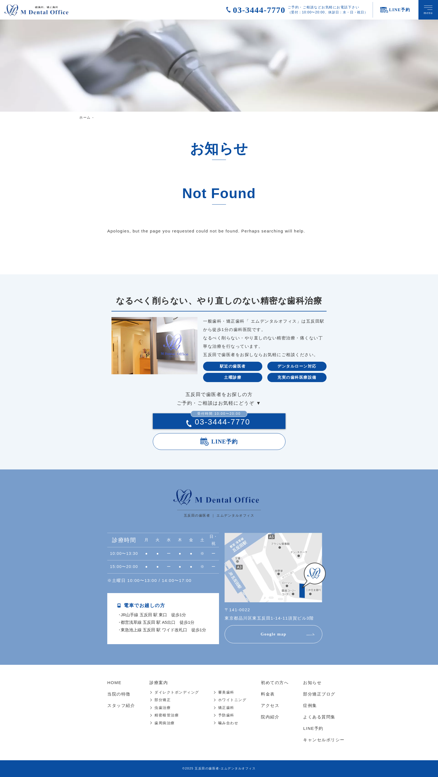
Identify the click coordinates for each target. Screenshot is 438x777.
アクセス (270, 705)
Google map (273, 634)
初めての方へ (275, 682)
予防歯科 (226, 715)
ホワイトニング (232, 700)
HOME (114, 682)
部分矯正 (162, 700)
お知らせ (312, 682)
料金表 (268, 694)
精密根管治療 (166, 715)
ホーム (85, 117)
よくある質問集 (319, 716)
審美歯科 (226, 692)
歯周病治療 (164, 723)
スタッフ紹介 (121, 705)
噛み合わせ (228, 723)
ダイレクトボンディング (176, 692)
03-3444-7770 (259, 10)
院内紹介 (270, 716)
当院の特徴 (118, 694)
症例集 (310, 705)
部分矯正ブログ (319, 694)
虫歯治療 (162, 708)
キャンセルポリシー (324, 739)
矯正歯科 (226, 708)
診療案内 (158, 682)
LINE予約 (224, 441)
